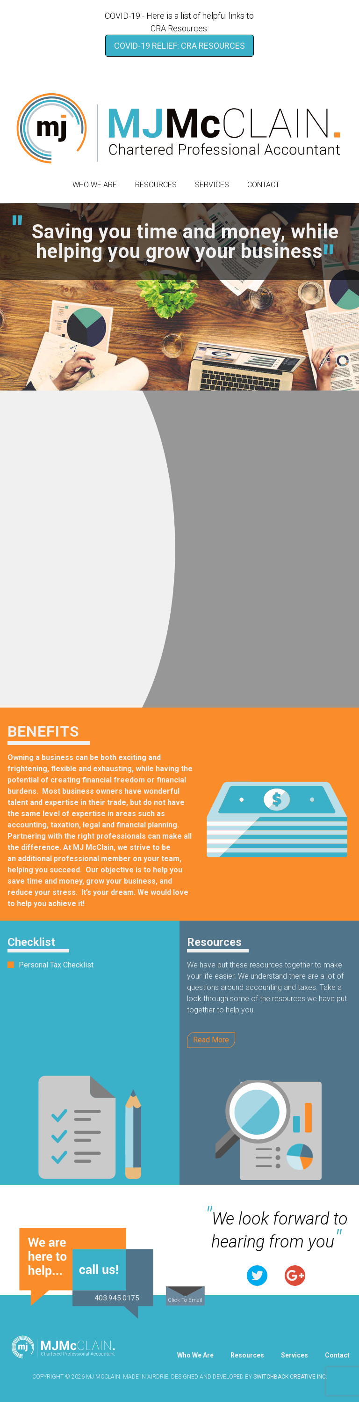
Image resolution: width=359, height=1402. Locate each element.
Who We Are (94, 184)
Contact (263, 184)
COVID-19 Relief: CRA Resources (179, 46)
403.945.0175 (116, 1298)
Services (212, 184)
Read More (211, 1039)
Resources (156, 184)
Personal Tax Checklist (56, 964)
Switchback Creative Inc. (290, 1376)
